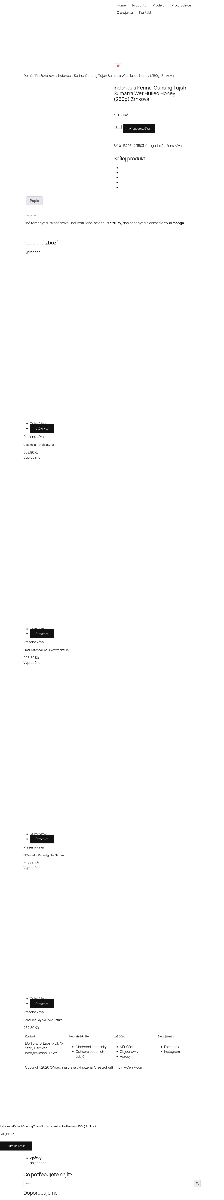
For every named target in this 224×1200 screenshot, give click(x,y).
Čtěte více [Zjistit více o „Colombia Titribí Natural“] (42, 428)
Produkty (139, 5)
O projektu (125, 12)
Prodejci (159, 5)
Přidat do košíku (139, 128)
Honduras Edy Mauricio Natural (43, 1020)
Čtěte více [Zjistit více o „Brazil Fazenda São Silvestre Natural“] (42, 634)
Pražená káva (45, 75)
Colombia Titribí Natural (39, 445)
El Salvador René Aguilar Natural (44, 855)
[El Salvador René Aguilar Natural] (38, 834)
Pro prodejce (181, 5)
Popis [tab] (34, 200)
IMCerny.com (133, 1067)
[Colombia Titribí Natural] (38, 423)
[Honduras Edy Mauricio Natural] (38, 998)
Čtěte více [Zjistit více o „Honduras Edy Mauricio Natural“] (42, 1004)
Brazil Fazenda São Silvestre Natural (46, 650)
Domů (28, 75)
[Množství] (118, 127)
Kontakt (145, 12)
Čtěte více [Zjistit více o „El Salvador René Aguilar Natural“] (42, 839)
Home (121, 5)
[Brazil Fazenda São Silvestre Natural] (38, 628)
